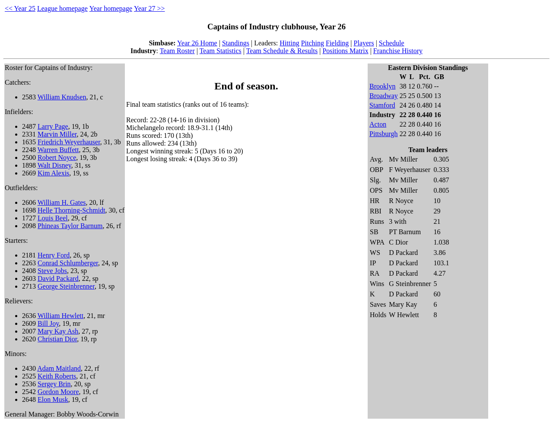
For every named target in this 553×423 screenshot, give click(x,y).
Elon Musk (53, 399)
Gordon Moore (58, 391)
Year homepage (110, 8)
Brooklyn (382, 86)
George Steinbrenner (66, 286)
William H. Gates (62, 202)
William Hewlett (60, 315)
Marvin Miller (57, 134)
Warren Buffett (58, 149)
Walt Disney (54, 165)
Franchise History (398, 50)
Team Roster (177, 50)
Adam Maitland (59, 368)
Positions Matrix (345, 50)
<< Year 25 (20, 8)
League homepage (62, 8)
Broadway (383, 95)
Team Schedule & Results (282, 50)
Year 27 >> (149, 8)
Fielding (337, 43)
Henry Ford (54, 255)
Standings (235, 43)
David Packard (58, 278)
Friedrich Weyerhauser (69, 142)
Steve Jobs (52, 270)
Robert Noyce (57, 157)
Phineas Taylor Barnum (70, 225)
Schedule (391, 43)
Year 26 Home (197, 43)
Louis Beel (53, 218)
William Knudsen (62, 97)
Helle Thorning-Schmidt (71, 210)
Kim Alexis (53, 173)
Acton (377, 124)
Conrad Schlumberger (68, 263)
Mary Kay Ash (58, 331)
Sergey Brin (54, 384)
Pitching (312, 43)
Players (364, 43)
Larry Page (53, 126)
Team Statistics (221, 50)
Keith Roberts (57, 376)
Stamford (382, 105)
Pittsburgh (383, 133)
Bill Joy (48, 323)
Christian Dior (57, 339)
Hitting (289, 43)
